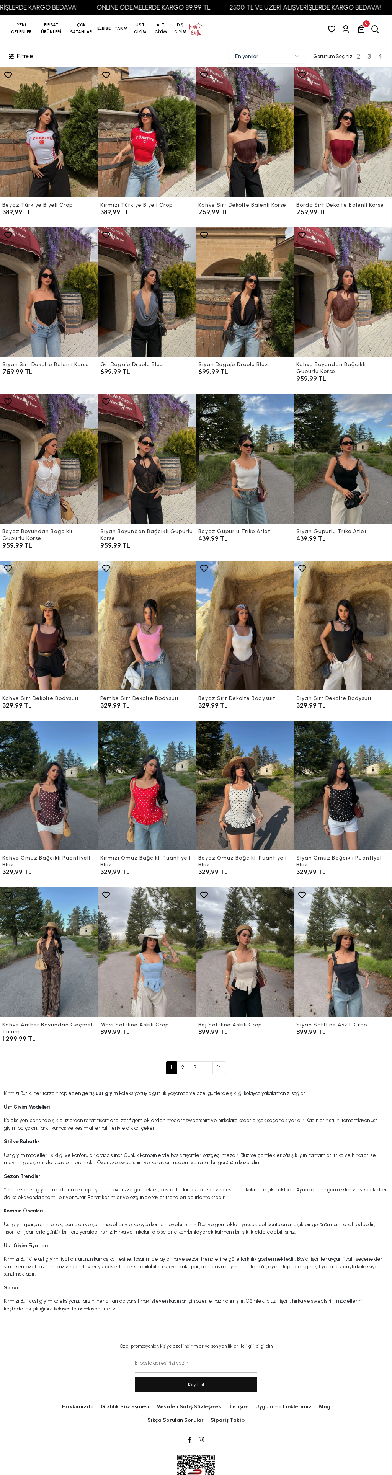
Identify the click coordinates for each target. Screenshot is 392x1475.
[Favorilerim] (333, 29)
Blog (324, 1406)
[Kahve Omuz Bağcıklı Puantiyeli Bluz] (49, 785)
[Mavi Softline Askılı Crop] (147, 952)
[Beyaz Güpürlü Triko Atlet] (245, 459)
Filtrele (20, 56)
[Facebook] (190, 1440)
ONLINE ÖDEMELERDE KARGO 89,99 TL (170, 7)
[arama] (376, 29)
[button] (51, 28)
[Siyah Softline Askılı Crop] (343, 952)
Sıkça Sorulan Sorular (175, 1420)
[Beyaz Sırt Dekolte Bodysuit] (245, 625)
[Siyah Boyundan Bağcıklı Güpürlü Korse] (147, 459)
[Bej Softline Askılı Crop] (245, 952)
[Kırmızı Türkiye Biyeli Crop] (147, 132)
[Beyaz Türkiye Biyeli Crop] (49, 132)
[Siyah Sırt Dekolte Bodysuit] (343, 625)
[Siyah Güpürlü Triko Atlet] (343, 459)
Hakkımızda (78, 1406)
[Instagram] (201, 1440)
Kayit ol (196, 1384)
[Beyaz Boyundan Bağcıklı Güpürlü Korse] (49, 459)
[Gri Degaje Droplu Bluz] (147, 292)
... (207, 1067)
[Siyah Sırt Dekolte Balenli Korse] (49, 292)
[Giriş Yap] (347, 29)
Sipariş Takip (228, 1420)
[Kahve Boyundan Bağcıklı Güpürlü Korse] (343, 292)
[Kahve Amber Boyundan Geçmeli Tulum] (49, 952)
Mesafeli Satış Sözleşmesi (189, 1406)
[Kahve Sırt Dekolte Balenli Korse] (245, 132)
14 (219, 1067)
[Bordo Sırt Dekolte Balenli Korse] (343, 132)
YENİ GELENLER (21, 28)
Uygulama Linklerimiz (283, 1406)
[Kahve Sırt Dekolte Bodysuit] (49, 625)
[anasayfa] (195, 29)
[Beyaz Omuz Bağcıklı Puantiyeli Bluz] (245, 785)
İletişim (239, 1406)
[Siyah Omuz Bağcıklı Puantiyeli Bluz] (343, 785)
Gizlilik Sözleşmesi (125, 1406)
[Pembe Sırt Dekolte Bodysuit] (147, 625)
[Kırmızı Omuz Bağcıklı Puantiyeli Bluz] (147, 785)
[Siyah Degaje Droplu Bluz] (245, 292)
